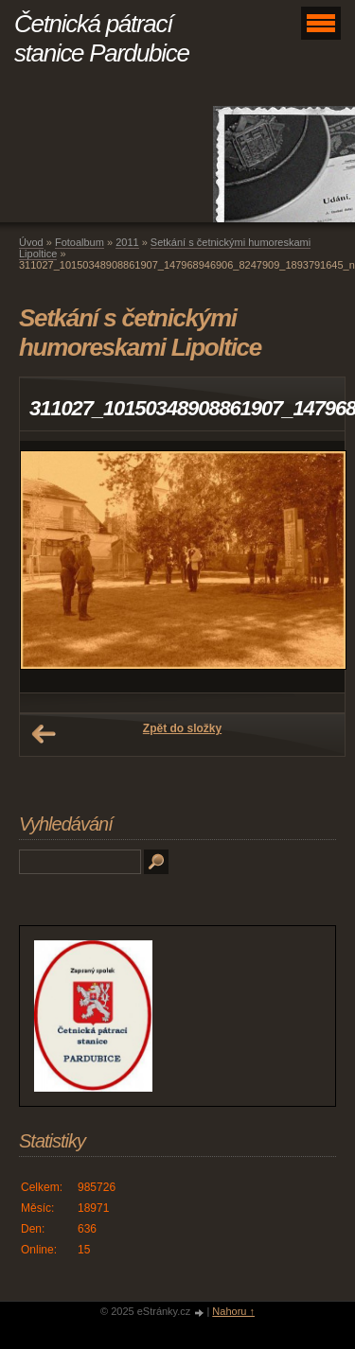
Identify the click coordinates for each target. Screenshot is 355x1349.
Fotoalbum (79, 242)
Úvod (31, 242)
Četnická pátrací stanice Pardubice (101, 38)
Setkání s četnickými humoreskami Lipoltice (165, 248)
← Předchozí (43, 734)
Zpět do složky (182, 728)
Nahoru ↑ (233, 1311)
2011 (126, 242)
